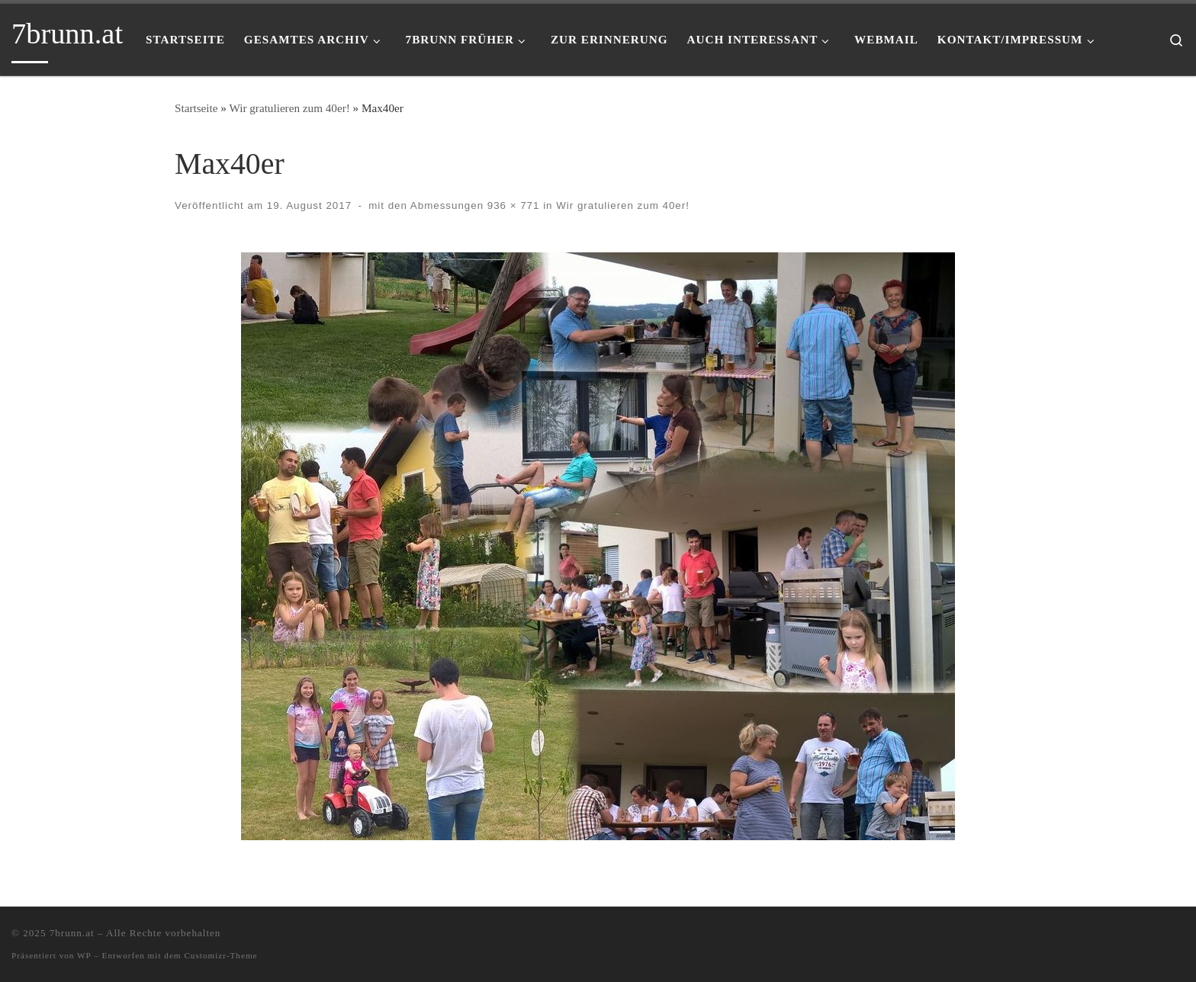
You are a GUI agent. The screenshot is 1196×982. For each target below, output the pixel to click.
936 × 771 (511, 205)
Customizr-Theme (220, 955)
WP (84, 955)
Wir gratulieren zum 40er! (289, 107)
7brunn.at (72, 933)
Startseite (196, 107)
